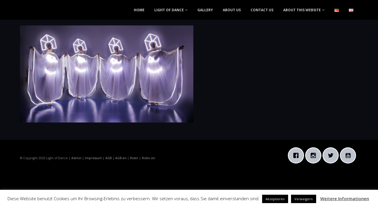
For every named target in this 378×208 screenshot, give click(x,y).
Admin (76, 158)
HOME (139, 10)
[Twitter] (332, 155)
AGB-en (121, 158)
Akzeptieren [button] (275, 199)
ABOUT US (232, 10)
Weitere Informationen (344, 198)
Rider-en (148, 158)
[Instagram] (314, 155)
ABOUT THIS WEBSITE (302, 10)
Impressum (93, 158)
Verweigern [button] (303, 199)
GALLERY (205, 10)
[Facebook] (297, 155)
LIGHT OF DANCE (169, 10)
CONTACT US (262, 10)
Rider (134, 158)
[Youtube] (349, 155)
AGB (108, 158)
